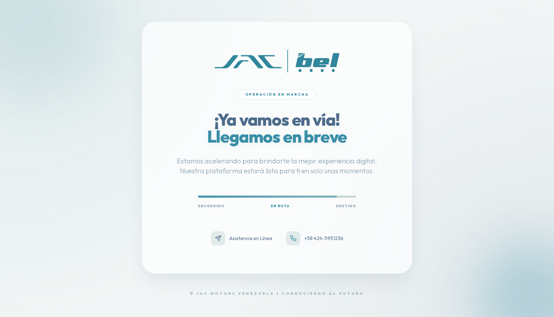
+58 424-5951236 (314, 238)
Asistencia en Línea (241, 238)
